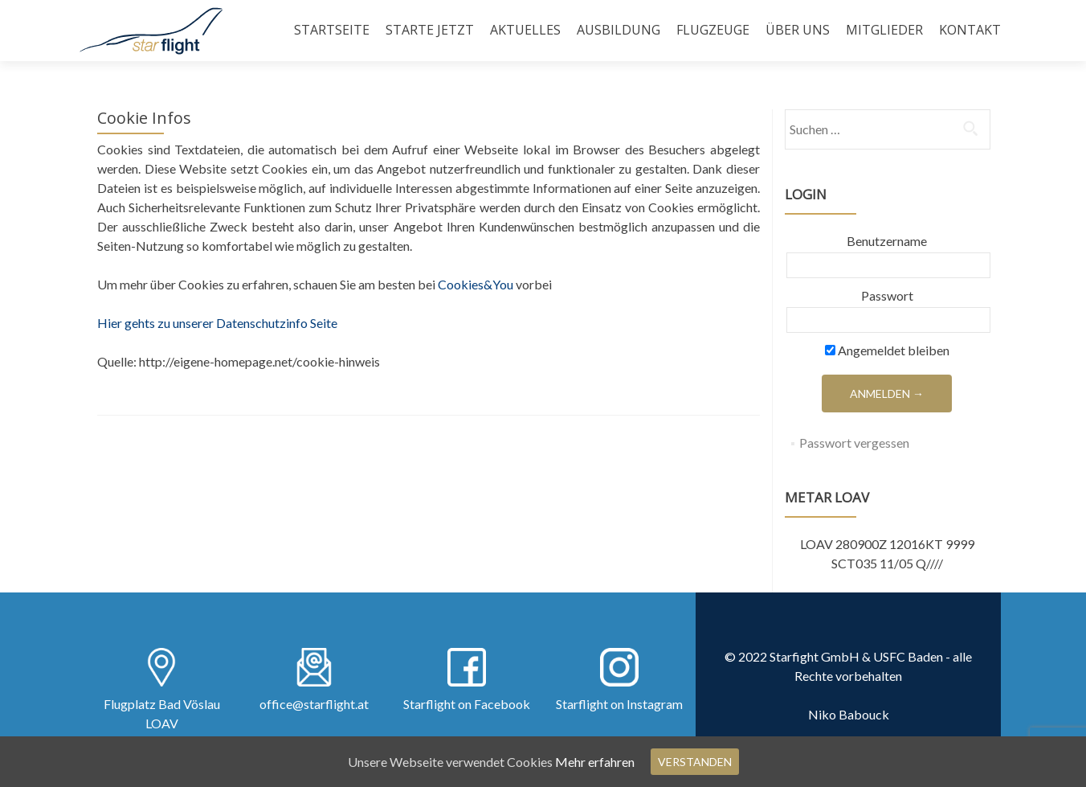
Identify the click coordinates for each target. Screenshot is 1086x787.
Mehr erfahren (595, 761)
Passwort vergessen (854, 442)
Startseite (331, 30)
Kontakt (970, 30)
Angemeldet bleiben (887, 350)
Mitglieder (884, 30)
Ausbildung (618, 30)
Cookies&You (475, 284)
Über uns (798, 30)
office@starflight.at (314, 703)
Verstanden (695, 762)
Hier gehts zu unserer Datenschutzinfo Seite (217, 322)
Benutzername (887, 240)
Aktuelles (525, 30)
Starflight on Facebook (466, 703)
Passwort (887, 295)
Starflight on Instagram (619, 703)
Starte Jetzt (430, 30)
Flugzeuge (712, 30)
